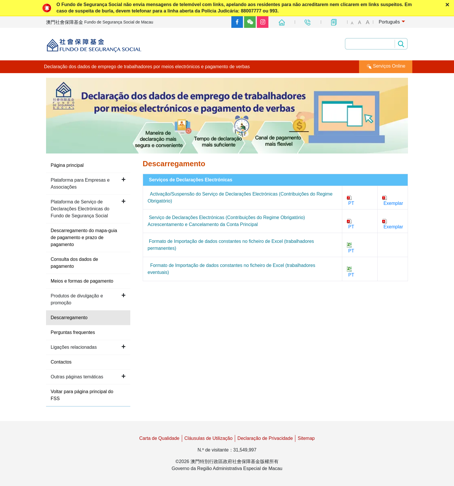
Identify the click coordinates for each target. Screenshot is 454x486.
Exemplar (392, 200)
